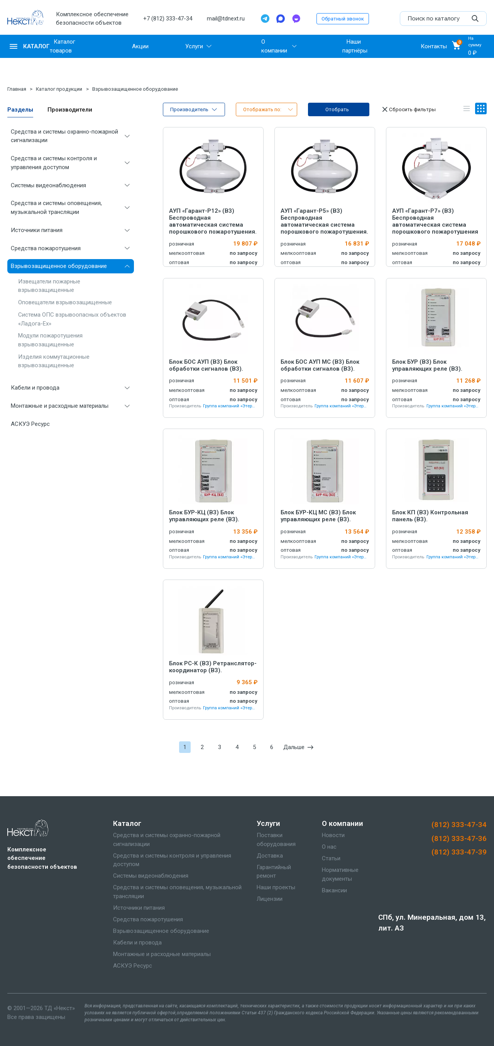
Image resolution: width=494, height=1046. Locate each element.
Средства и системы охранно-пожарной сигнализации (64, 136)
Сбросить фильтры (408, 109)
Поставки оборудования (276, 840)
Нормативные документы (340, 874)
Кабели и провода (35, 387)
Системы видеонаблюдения (48, 185)
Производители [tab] (69, 109)
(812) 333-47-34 (459, 825)
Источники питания (37, 230)
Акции (140, 46)
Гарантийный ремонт (274, 872)
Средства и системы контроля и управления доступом (54, 163)
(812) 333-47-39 (459, 852)
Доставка (270, 855)
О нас (329, 846)
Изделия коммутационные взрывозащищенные (54, 361)
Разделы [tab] (20, 109)
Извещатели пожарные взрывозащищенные (49, 286)
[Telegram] (265, 18)
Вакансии (334, 890)
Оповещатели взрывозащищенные (65, 302)
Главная (16, 89)
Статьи (331, 858)
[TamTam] (296, 18)
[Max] (280, 18)
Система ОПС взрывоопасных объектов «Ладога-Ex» (72, 319)
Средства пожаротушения (46, 248)
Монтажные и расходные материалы (59, 405)
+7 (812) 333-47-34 (167, 18)
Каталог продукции (59, 89)
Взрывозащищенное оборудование (135, 89)
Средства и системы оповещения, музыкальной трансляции (56, 207)
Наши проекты (276, 887)
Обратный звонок (342, 19)
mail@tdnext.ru (226, 18)
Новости (333, 835)
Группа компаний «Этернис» (230, 406)
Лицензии (270, 898)
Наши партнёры (354, 46)
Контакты (434, 46)
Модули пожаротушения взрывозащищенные (50, 340)
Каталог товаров (62, 46)
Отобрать (337, 109)
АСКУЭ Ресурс (30, 423)
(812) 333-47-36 (459, 838)
